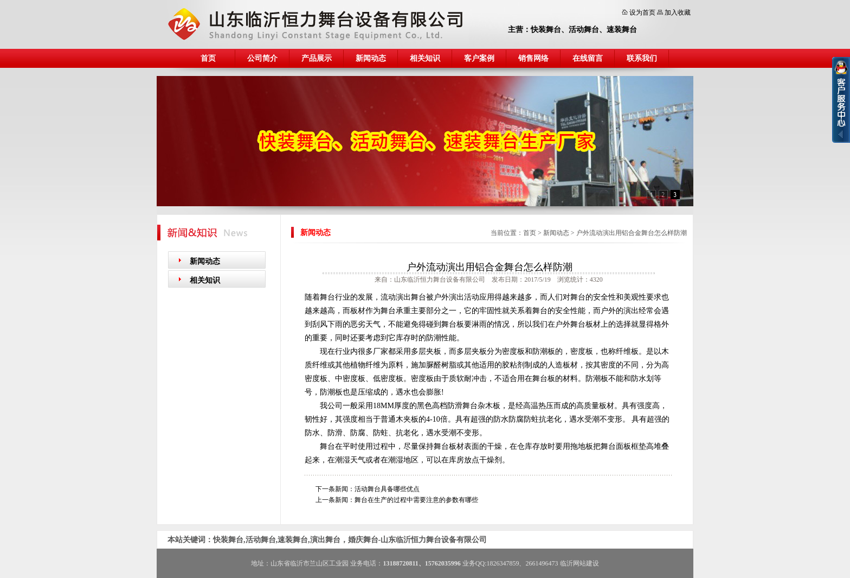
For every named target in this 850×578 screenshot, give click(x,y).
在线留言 (587, 58)
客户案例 (479, 58)
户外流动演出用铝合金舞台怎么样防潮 (631, 233)
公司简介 (262, 58)
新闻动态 (371, 58)
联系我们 (642, 58)
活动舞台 (584, 30)
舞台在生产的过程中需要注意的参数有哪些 (416, 500)
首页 (208, 58)
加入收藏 (678, 12)
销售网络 (533, 58)
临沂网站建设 (579, 563)
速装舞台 (622, 30)
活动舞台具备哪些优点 (387, 489)
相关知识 (425, 58)
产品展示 (316, 58)
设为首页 (642, 12)
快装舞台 (546, 30)
